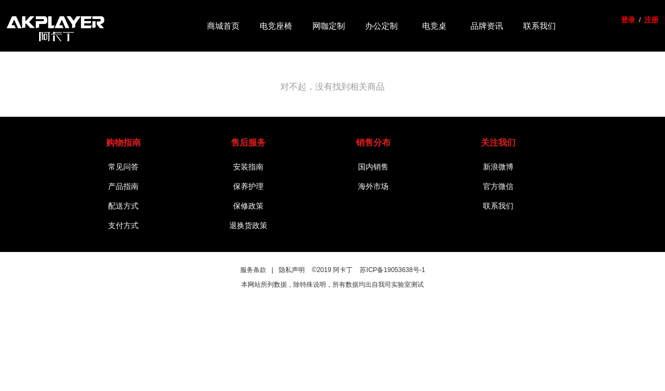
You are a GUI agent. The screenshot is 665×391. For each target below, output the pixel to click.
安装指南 (248, 166)
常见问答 (123, 166)
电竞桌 (434, 25)
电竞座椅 (276, 25)
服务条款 (253, 270)
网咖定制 (328, 25)
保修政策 (248, 205)
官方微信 (498, 186)
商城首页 (223, 25)
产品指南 (123, 186)
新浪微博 (498, 166)
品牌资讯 (486, 25)
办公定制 (381, 25)
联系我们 (539, 25)
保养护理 (248, 186)
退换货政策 (248, 225)
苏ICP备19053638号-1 (392, 270)
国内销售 (373, 166)
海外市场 (373, 186)
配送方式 (123, 205)
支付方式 (123, 225)
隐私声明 (292, 270)
